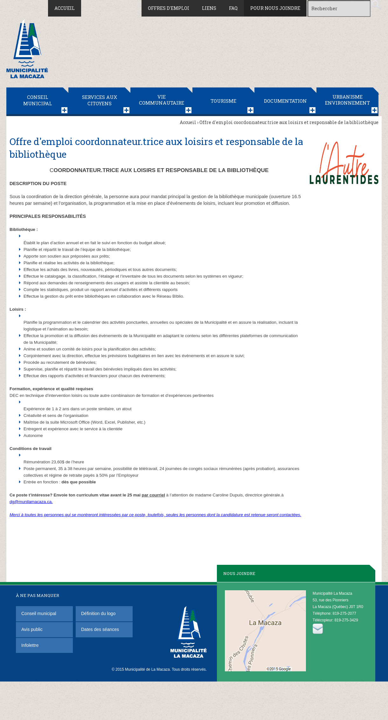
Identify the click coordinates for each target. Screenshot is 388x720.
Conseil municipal (37, 100)
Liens (209, 8)
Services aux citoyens (99, 100)
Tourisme (223, 101)
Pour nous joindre (275, 8)
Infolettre (29, 645)
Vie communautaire (161, 99)
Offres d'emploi (168, 8)
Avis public (32, 629)
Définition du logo (99, 613)
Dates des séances (100, 629)
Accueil (64, 8)
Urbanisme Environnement (347, 99)
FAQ (233, 8)
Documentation (285, 101)
